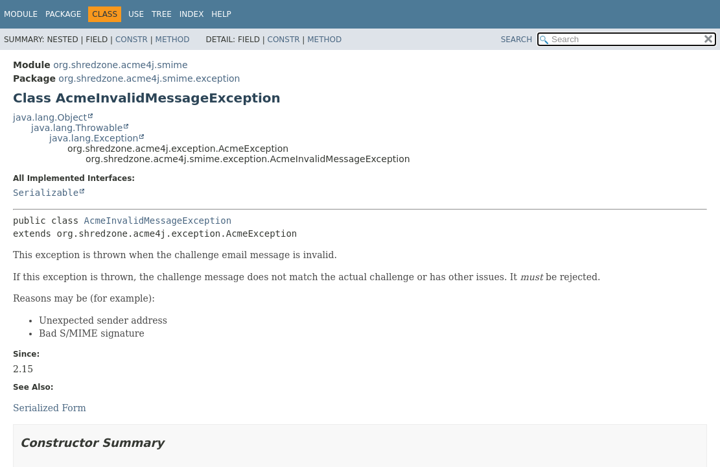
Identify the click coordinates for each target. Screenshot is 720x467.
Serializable (45, 192)
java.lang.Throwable (76, 128)
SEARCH (517, 39)
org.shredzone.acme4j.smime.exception (149, 78)
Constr (131, 39)
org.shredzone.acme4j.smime (120, 65)
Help (221, 14)
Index (192, 14)
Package (63, 14)
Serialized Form (49, 408)
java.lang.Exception (93, 138)
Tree (162, 14)
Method (173, 39)
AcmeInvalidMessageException (158, 220)
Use (136, 14)
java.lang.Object (50, 117)
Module (21, 14)
